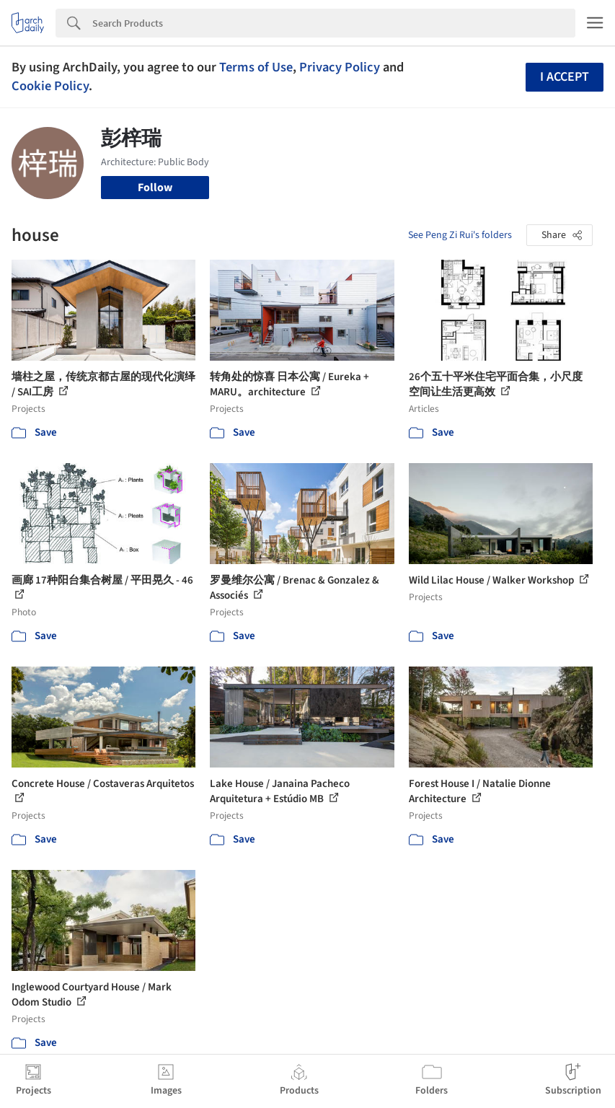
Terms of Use (256, 67)
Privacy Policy (339, 67)
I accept (564, 77)
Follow (155, 187)
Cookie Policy (50, 85)
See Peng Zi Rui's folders (460, 235)
